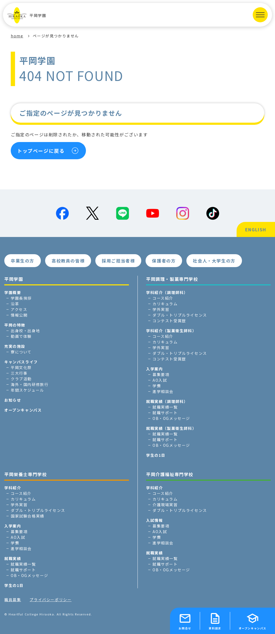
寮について (21, 352)
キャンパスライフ (21, 361)
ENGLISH (255, 229)
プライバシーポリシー (50, 599)
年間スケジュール (27, 390)
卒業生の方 (22, 260)
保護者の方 (164, 260)
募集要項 (161, 374)
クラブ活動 (21, 378)
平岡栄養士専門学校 (25, 474)
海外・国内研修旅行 (29, 384)
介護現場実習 (165, 504)
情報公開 (19, 315)
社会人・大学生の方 (214, 260)
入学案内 (154, 368)
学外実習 (161, 309)
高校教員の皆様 (68, 260)
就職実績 (12, 558)
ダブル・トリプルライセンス (180, 315)
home (17, 35)
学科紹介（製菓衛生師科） (171, 330)
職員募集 (12, 599)
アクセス (19, 309)
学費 (157, 385)
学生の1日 (155, 455)
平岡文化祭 (21, 367)
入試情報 (154, 520)
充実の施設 (14, 346)
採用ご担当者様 (118, 260)
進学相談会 (163, 391)
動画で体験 (21, 336)
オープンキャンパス (23, 410)
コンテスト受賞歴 (169, 320)
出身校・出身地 (25, 330)
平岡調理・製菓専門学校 (172, 279)
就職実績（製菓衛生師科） (171, 428)
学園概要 (12, 292)
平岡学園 (26, 15)
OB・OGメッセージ (171, 418)
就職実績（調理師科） (167, 401)
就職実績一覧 (165, 407)
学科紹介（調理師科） (167, 292)
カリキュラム (165, 303)
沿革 (15, 303)
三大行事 (19, 373)
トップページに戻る (40, 150)
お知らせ (12, 400)
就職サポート (165, 412)
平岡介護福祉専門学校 (169, 474)
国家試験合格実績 (27, 516)
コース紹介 (163, 298)
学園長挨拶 (21, 298)
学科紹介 (12, 487)
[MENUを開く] (260, 14)
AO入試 (160, 380)
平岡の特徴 (14, 325)
